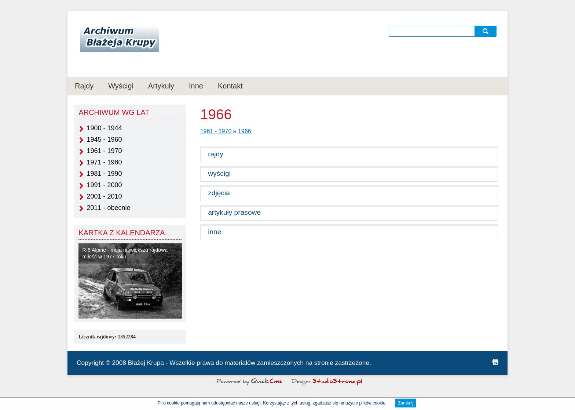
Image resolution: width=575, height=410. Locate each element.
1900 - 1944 (104, 128)
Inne (196, 86)
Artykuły (161, 86)
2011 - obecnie (108, 207)
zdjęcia (219, 193)
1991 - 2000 (104, 185)
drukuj (495, 362)
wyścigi (219, 173)
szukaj (486, 31)
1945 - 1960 (104, 139)
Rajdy (84, 86)
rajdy (215, 154)
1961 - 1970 (104, 151)
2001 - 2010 (104, 196)
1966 (244, 131)
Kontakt (230, 86)
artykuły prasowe (234, 212)
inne (214, 232)
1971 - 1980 (104, 162)
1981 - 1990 (104, 173)
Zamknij (405, 403)
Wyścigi (120, 86)
